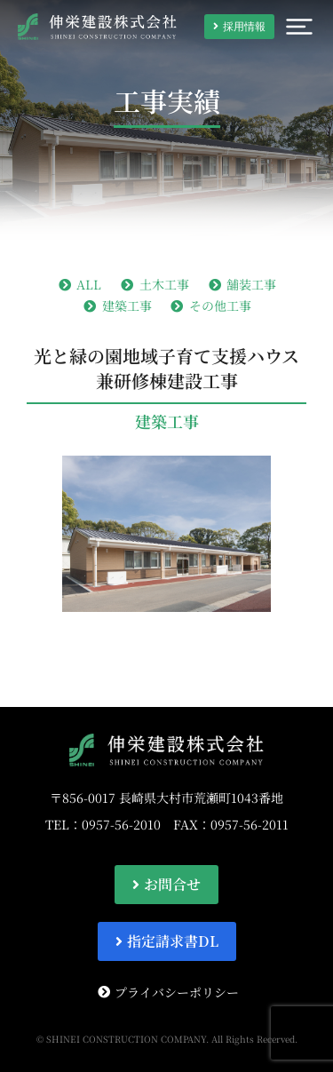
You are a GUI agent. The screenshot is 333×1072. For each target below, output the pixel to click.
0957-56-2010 (121, 824)
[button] (299, 26)
